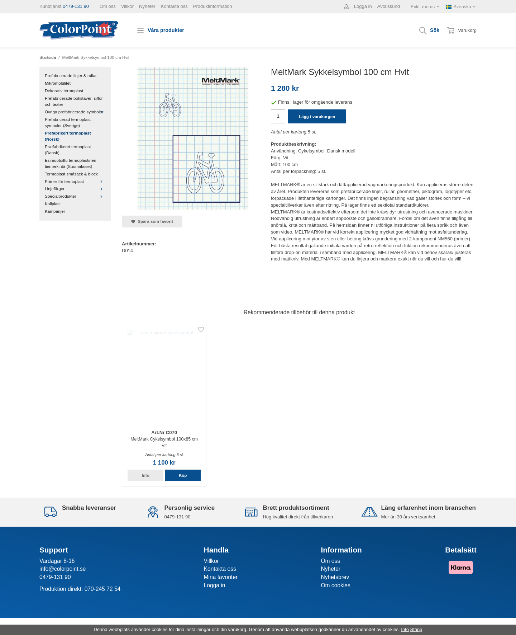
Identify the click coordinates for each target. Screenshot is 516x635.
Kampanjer (55, 211)
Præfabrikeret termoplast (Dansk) (68, 149)
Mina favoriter (221, 577)
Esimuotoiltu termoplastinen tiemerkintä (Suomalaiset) (70, 163)
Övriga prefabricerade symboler (75, 111)
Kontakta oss (174, 6)
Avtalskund (388, 6)
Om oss (108, 6)
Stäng (416, 629)
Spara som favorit (152, 221)
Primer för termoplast (75, 181)
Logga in (363, 6)
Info (145, 475)
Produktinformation (212, 6)
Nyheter (147, 6)
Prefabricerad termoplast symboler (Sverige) (68, 122)
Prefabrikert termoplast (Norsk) (68, 136)
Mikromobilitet (58, 83)
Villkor (127, 6)
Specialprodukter (75, 196)
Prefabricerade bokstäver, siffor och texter (74, 101)
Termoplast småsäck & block (71, 173)
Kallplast (53, 203)
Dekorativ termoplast (64, 90)
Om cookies (335, 585)
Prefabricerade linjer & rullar (71, 75)
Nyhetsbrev (335, 577)
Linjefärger (75, 188)
